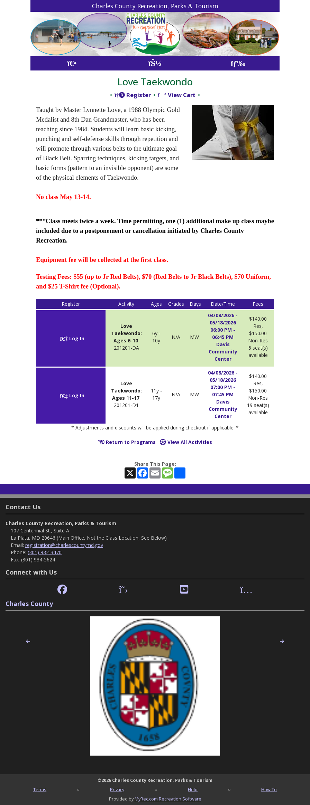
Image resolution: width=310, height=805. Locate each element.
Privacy (117, 789)
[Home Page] (71, 63)
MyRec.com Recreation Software (168, 799)
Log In (72, 338)
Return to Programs (127, 442)
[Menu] (238, 63)
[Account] (155, 63)
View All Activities (186, 442)
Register (133, 95)
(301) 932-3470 (45, 552)
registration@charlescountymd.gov (64, 545)
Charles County (29, 603)
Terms (39, 789)
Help (193, 789)
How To (269, 789)
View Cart (176, 95)
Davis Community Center (223, 351)
